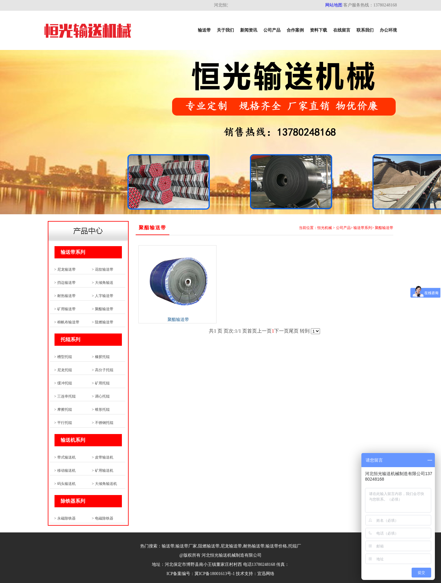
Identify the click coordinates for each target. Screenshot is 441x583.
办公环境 (388, 30)
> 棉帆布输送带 (66, 322)
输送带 (204, 30)
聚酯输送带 (384, 228)
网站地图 (333, 5)
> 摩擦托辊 (63, 409)
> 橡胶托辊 (101, 357)
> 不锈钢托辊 (102, 423)
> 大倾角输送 (102, 282)
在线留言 (341, 30)
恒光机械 (324, 228)
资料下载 (318, 30)
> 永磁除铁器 (65, 518)
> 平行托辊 (63, 423)
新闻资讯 (248, 30)
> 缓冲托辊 (63, 383)
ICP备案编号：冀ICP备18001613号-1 (201, 573)
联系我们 (365, 30)
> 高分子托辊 (102, 370)
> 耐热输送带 (65, 296)
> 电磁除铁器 (102, 518)
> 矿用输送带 (65, 309)
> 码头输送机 (65, 484)
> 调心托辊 (101, 396)
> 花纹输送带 (102, 269)
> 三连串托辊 (65, 396)
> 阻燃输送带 (102, 322)
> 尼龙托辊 (63, 370)
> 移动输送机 (65, 470)
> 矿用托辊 (101, 383)
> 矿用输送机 (102, 470)
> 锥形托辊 (101, 409)
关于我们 (225, 30)
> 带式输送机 (65, 457)
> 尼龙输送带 (65, 269)
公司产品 (272, 30)
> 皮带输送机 (102, 457)
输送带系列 (362, 228)
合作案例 (295, 30)
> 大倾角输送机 (104, 484)
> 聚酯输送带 (102, 309)
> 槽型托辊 (63, 357)
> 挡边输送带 (65, 282)
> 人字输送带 (102, 296)
